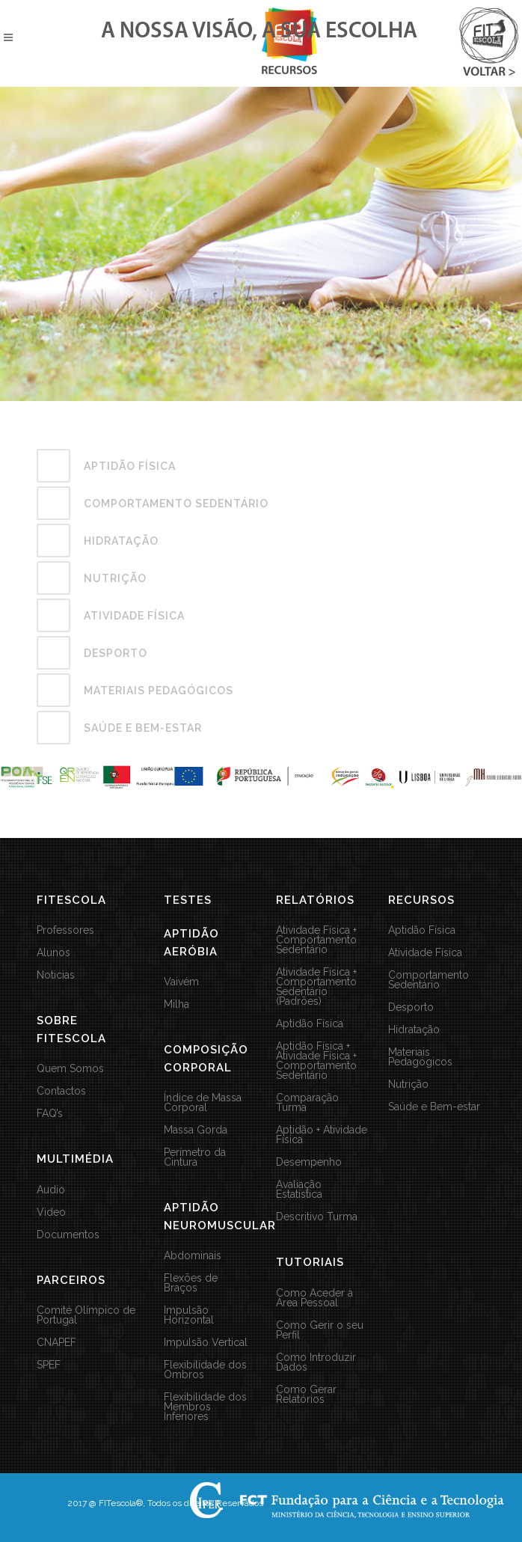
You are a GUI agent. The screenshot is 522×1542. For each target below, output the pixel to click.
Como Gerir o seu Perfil (319, 1330)
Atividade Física (425, 953)
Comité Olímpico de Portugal (86, 1315)
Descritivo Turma (316, 1217)
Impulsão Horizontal (189, 1315)
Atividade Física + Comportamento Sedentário (316, 940)
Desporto (411, 1007)
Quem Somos (70, 1069)
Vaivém (181, 982)
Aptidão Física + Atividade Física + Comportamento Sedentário (316, 1060)
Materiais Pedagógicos (420, 1057)
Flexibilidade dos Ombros (205, 1370)
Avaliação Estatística (299, 1189)
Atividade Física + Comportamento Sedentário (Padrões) (316, 986)
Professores (65, 930)
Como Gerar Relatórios (306, 1394)
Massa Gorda (195, 1130)
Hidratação (414, 1030)
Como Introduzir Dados (316, 1362)
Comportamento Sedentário (428, 980)
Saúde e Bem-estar (434, 1107)
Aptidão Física (309, 1024)
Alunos (53, 953)
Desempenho (309, 1162)
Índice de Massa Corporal (203, 1103)
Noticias (56, 975)
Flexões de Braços (191, 1283)
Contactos (61, 1091)
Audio (51, 1190)
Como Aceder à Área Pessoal (314, 1298)
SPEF (49, 1365)
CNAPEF (56, 1342)
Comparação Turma (307, 1103)
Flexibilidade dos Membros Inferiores (205, 1407)
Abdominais (192, 1256)
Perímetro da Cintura (195, 1157)
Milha (176, 1004)
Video (51, 1212)
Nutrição (408, 1084)
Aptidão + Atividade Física (321, 1135)
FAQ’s (50, 1114)
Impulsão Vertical (206, 1342)
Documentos (68, 1235)
